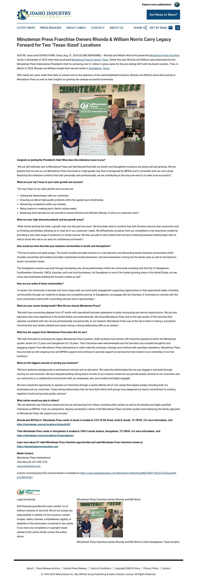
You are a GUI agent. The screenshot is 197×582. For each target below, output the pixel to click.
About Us (116, 27)
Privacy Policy (151, 568)
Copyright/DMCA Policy (127, 568)
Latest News (26, 27)
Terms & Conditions (100, 568)
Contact (98, 27)
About (30, 568)
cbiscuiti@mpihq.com (28, 466)
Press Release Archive (48, 568)
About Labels (76, 27)
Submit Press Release (75, 568)
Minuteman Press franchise (164, 55)
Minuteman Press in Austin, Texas (90, 59)
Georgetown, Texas (99, 68)
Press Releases (50, 27)
